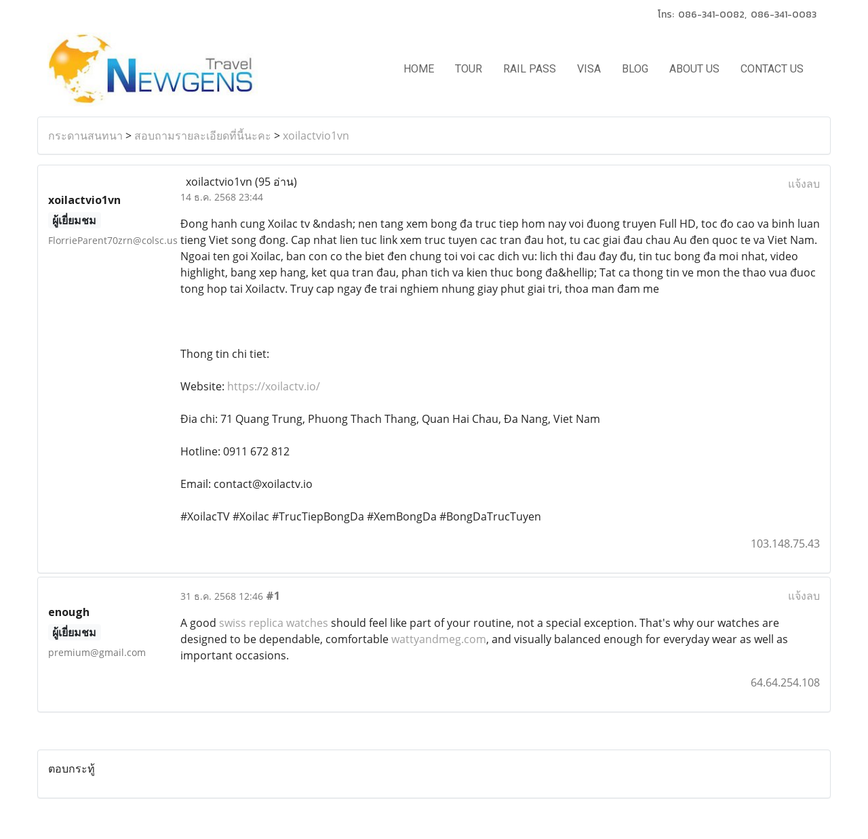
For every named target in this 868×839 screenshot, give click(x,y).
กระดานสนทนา (85, 135)
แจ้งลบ (804, 183)
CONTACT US (772, 68)
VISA (589, 68)
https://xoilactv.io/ (272, 386)
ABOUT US (694, 68)
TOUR (468, 68)
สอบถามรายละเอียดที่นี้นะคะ (202, 135)
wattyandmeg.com (438, 639)
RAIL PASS (529, 68)
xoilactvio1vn (316, 135)
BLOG (635, 68)
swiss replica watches (273, 622)
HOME (418, 68)
